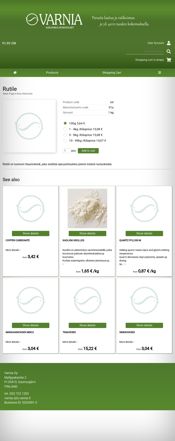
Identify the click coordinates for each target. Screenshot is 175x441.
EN (14, 43)
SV (8, 43)
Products (52, 72)
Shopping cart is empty (153, 59)
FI (3, 43)
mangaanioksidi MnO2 (20, 332)
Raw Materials (25, 93)
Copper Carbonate (18, 240)
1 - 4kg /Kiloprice (80, 129)
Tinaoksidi (69, 332)
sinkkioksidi (127, 332)
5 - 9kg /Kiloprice (80, 135)
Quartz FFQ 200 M (130, 240)
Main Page (9, 93)
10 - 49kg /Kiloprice (82, 140)
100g (72, 123)
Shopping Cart (111, 72)
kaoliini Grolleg (73, 240)
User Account (160, 43)
